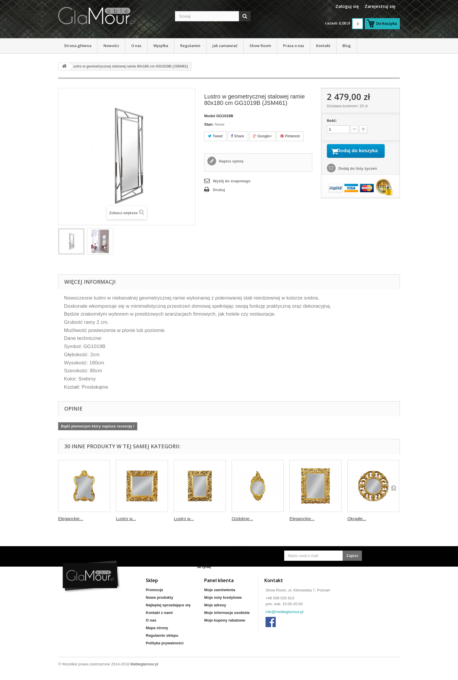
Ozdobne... (242, 518)
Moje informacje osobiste (227, 612)
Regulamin (190, 45)
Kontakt (323, 45)
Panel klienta (219, 580)
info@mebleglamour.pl (284, 612)
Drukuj (219, 190)
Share (237, 136)
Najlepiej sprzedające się (168, 605)
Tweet (215, 136)
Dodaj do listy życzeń (357, 176)
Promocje (154, 590)
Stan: (209, 124)
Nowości (111, 45)
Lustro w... (126, 518)
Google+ (262, 136)
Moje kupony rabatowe (224, 620)
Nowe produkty (159, 597)
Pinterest (290, 136)
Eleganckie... (70, 518)
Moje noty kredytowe (223, 597)
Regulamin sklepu (162, 635)
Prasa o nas (293, 45)
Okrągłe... (356, 518)
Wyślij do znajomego (231, 181)
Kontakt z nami (159, 612)
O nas (136, 45)
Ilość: (332, 120)
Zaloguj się (347, 6)
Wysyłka (160, 45)
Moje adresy (215, 605)
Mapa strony (157, 628)
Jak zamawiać (224, 45)
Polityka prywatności (164, 643)
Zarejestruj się (380, 6)
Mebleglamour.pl (144, 664)
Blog (346, 45)
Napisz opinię (230, 161)
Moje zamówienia (219, 590)
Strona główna (77, 45)
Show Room (260, 45)
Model (209, 116)
